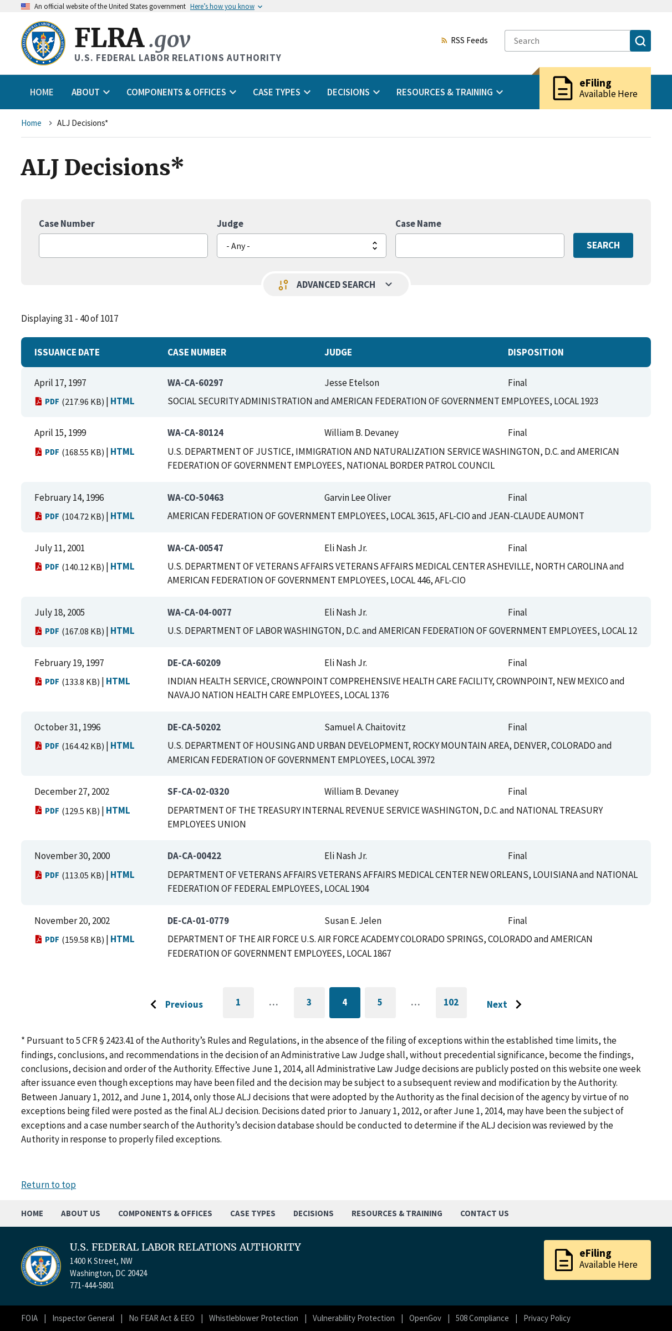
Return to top (48, 1184)
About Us (80, 1213)
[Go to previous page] (173, 1005)
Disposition (536, 352)
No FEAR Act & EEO (162, 1318)
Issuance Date (67, 352)
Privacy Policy (547, 1318)
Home (42, 92)
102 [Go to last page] (455, 1007)
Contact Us (484, 1213)
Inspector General (83, 1318)
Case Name (418, 223)
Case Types (253, 1213)
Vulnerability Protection (354, 1318)
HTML (122, 401)
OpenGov (425, 1318)
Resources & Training (397, 1213)
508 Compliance (482, 1318)
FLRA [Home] (132, 38)
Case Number (67, 223)
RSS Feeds (464, 41)
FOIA (29, 1318)
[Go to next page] (507, 1005)
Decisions (313, 1213)
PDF (46, 401)
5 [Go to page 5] (387, 1004)
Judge (230, 223)
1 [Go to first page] (245, 1007)
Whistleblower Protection (253, 1318)
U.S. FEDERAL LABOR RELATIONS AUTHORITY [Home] (185, 1247)
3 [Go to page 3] (316, 1004)
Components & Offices (165, 1213)
